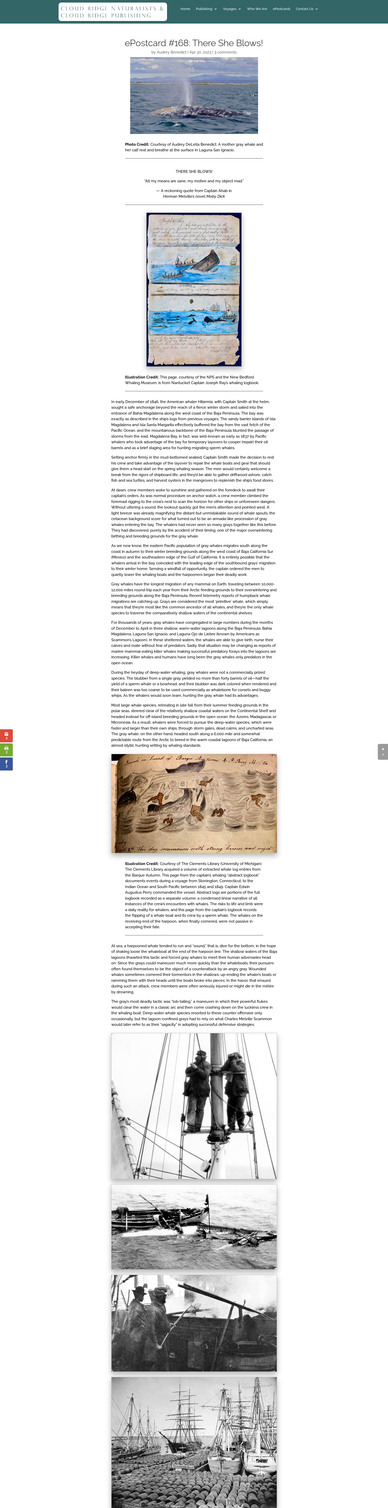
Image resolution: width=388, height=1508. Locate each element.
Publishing (204, 9)
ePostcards (281, 9)
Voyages (229, 9)
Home (185, 9)
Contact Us (304, 9)
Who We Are (257, 9)
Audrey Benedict (171, 52)
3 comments (225, 52)
